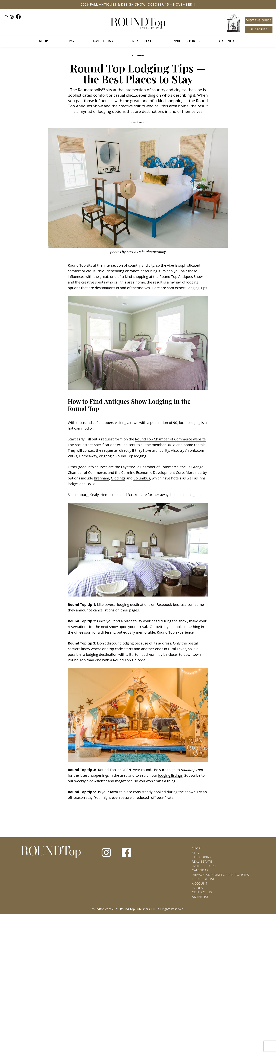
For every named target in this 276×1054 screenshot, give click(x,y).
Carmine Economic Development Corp (152, 472)
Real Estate (143, 41)
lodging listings (170, 775)
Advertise (200, 897)
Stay (70, 41)
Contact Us (202, 892)
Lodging (138, 55)
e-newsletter (96, 781)
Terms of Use (203, 879)
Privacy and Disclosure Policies (220, 875)
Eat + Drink (103, 41)
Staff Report (139, 122)
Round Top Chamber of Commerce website (170, 439)
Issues (197, 888)
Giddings (118, 478)
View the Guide (258, 20)
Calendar (228, 41)
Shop (43, 41)
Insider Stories (186, 41)
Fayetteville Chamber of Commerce (149, 467)
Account (200, 883)
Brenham (101, 478)
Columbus (141, 478)
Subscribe (258, 29)
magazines (124, 781)
